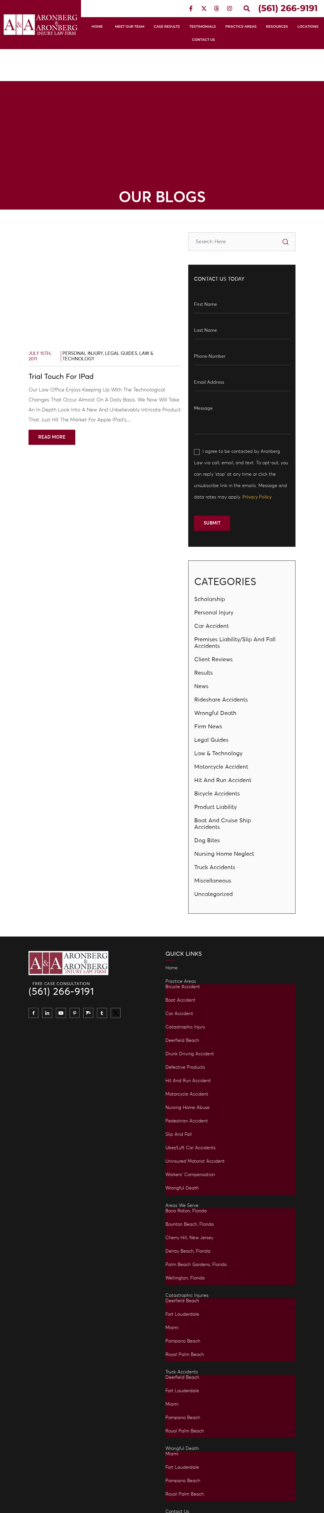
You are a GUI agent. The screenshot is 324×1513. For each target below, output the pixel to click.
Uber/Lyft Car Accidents (190, 1148)
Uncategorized (213, 894)
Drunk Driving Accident (189, 1054)
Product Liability (215, 807)
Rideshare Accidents (221, 700)
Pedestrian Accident (186, 1121)
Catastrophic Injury (185, 1027)
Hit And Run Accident (222, 780)
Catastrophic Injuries (186, 1295)
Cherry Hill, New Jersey (189, 1237)
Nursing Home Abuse (187, 1107)
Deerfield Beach (182, 1040)
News (201, 686)
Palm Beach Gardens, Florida (196, 1264)
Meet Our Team (129, 26)
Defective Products (185, 1067)
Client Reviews (213, 659)
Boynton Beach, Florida (189, 1224)
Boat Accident (180, 1000)
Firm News (208, 727)
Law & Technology (218, 753)
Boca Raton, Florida (186, 1211)
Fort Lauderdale (182, 1314)
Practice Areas (241, 26)
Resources (277, 26)
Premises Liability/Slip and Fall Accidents (235, 643)
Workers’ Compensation (190, 1174)
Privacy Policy (257, 497)
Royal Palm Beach (184, 1354)
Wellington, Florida (185, 1278)
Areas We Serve (182, 1205)
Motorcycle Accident (221, 767)
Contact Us (203, 39)
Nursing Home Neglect (224, 854)
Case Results (167, 26)
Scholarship (209, 599)
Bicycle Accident (182, 986)
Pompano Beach (182, 1341)
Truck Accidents (214, 867)
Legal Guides (121, 353)
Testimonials (202, 26)
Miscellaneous (212, 881)
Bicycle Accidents (217, 794)
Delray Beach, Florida (187, 1251)
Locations (308, 26)
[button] (246, 8)
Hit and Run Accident (188, 1080)
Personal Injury (82, 353)
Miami (172, 1327)
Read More (52, 437)
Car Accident (211, 626)
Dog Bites (207, 840)
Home (97, 26)
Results (203, 673)
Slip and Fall (178, 1134)
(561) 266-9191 (61, 992)
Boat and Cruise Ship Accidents (222, 824)
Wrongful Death (215, 713)
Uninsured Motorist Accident (195, 1161)
